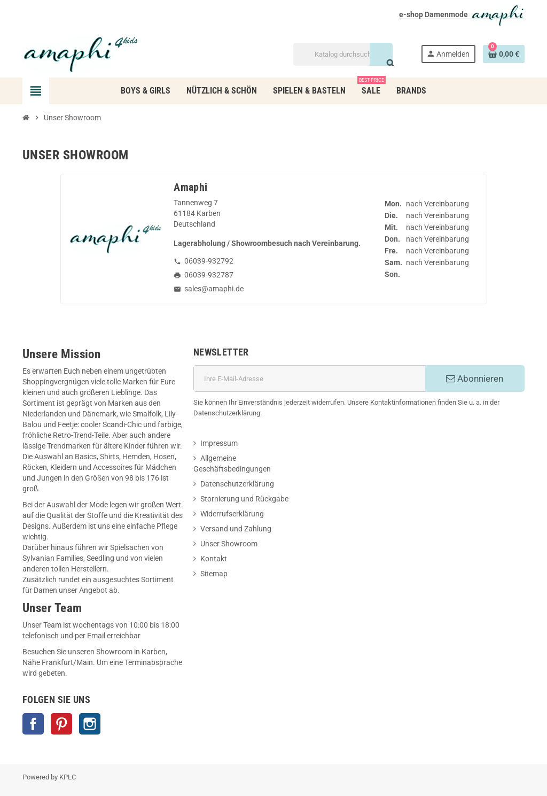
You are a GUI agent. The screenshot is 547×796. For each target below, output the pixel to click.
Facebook (33, 724)
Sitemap (214, 573)
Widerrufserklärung (232, 513)
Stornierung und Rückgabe (244, 498)
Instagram (89, 724)
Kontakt (213, 558)
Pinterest (61, 724)
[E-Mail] (309, 378)
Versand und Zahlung (235, 528)
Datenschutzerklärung (237, 484)
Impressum (219, 443)
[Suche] (342, 54)
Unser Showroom (228, 543)
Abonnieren (474, 378)
